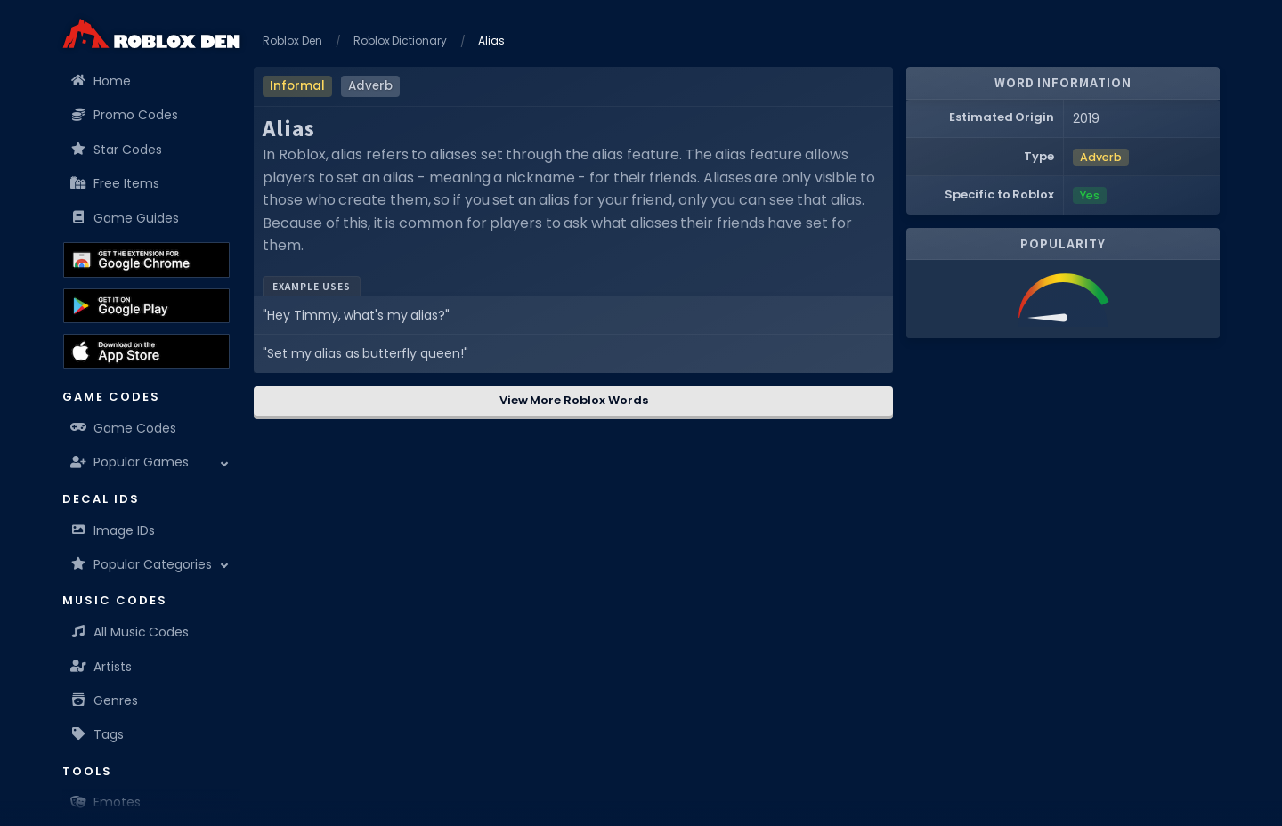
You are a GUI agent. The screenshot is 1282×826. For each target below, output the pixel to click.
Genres (104, 700)
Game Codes (123, 428)
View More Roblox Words (573, 400)
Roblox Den (292, 40)
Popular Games (130, 462)
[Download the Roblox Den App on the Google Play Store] (146, 306)
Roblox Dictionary (400, 40)
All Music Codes (130, 632)
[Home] (151, 33)
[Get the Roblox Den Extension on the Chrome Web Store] (146, 260)
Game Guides (125, 218)
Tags (97, 734)
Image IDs (113, 530)
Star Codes (116, 149)
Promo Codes (124, 115)
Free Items (115, 183)
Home (101, 81)
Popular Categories (141, 564)
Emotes (106, 802)
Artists (101, 667)
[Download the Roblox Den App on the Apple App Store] (146, 351)
